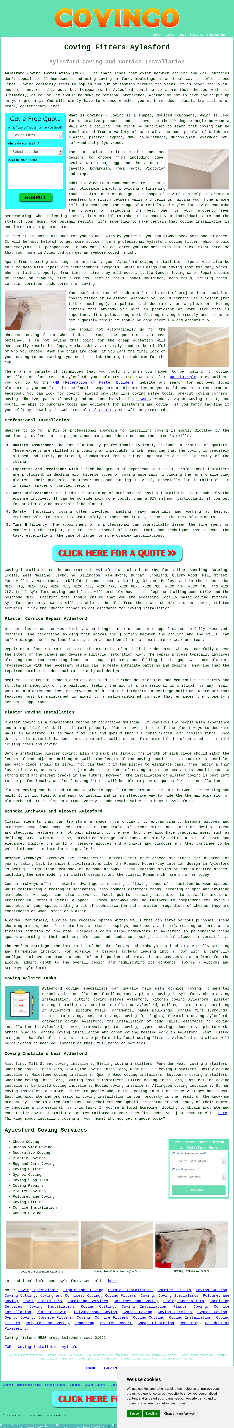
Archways (41, 895)
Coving (94, 1296)
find (20, 1064)
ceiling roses (212, 278)
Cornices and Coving (136, 1301)
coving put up (214, 95)
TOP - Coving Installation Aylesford (43, 1347)
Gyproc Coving (137, 1312)
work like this (203, 309)
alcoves (103, 931)
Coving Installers (42, 1301)
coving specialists (72, 592)
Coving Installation (51, 1307)
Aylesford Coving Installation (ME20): (46, 73)
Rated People (183, 377)
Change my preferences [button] (179, 1413)
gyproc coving (157, 1027)
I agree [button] (134, 1413)
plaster (97, 137)
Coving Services (175, 1312)
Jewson (143, 399)
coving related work (146, 1032)
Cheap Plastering (156, 1323)
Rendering (84, 1323)
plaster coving (60, 754)
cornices (33, 284)
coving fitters (211, 597)
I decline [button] (151, 1413)
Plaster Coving (190, 1307)
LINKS (169, 35)
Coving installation (26, 570)
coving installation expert (169, 262)
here (222, 1113)
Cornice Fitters (174, 1290)
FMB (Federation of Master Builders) (94, 383)
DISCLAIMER (218, 35)
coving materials (139, 475)
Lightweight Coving (83, 1290)
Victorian (155, 168)
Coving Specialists (38, 1290)
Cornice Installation (130, 1290)
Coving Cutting (211, 1290)
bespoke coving (102, 1016)
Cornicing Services (88, 1301)
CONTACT (199, 35)
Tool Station (101, 410)
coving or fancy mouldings (127, 79)
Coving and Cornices (61, 1296)
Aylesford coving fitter (172, 242)
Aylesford (106, 570)
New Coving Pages (29, 1385)
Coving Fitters (120, 1296)
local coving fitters (84, 781)
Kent (206, 1032)
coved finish (121, 253)
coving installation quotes (60, 1113)
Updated (75, 1385)
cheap (123, 340)
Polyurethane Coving (95, 1312)
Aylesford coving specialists (75, 988)
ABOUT (183, 35)
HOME (156, 35)
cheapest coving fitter (30, 335)
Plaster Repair (116, 1323)
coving (206, 126)
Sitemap (8, 1385)
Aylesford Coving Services (46, 1130)
